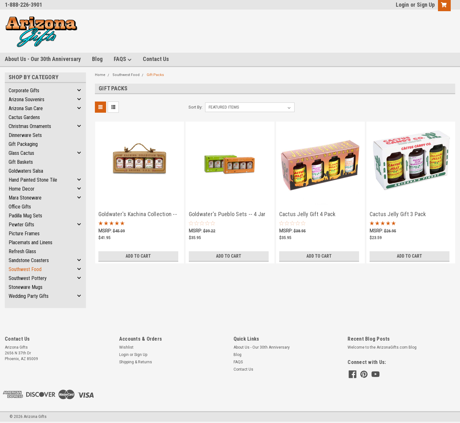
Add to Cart (138, 256)
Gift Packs (155, 75)
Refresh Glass (22, 251)
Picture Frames (24, 233)
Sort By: (195, 107)
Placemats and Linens (30, 242)
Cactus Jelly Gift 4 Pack (307, 214)
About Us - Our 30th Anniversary (43, 59)
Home (100, 75)
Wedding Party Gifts (29, 296)
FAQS (123, 59)
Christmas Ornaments (30, 126)
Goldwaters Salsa (26, 171)
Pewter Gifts (21, 225)
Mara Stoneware (25, 198)
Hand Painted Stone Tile (33, 180)
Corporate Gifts (24, 90)
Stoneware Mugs (25, 287)
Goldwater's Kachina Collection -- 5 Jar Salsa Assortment (137, 215)
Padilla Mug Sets (25, 216)
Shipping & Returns (135, 362)
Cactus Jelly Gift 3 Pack (398, 214)
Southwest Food (25, 269)
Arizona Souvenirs (26, 99)
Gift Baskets (21, 162)
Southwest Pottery (28, 278)
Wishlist (126, 347)
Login (402, 4)
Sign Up (426, 4)
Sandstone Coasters (29, 260)
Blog (97, 59)
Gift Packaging (23, 144)
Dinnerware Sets (25, 135)
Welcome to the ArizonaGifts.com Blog (382, 347)
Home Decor (21, 189)
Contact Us (156, 59)
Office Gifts (20, 207)
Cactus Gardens (24, 117)
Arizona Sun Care (26, 108)
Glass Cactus (21, 153)
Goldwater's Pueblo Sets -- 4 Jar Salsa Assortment (227, 215)
